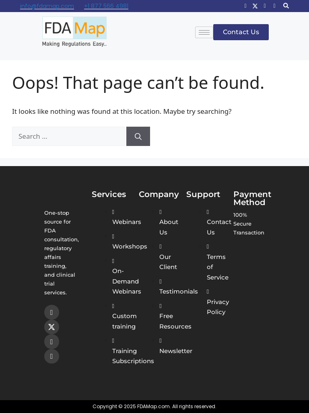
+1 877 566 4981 (106, 6)
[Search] (138, 136)
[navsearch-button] (286, 6)
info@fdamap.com (47, 6)
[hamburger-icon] (204, 32)
